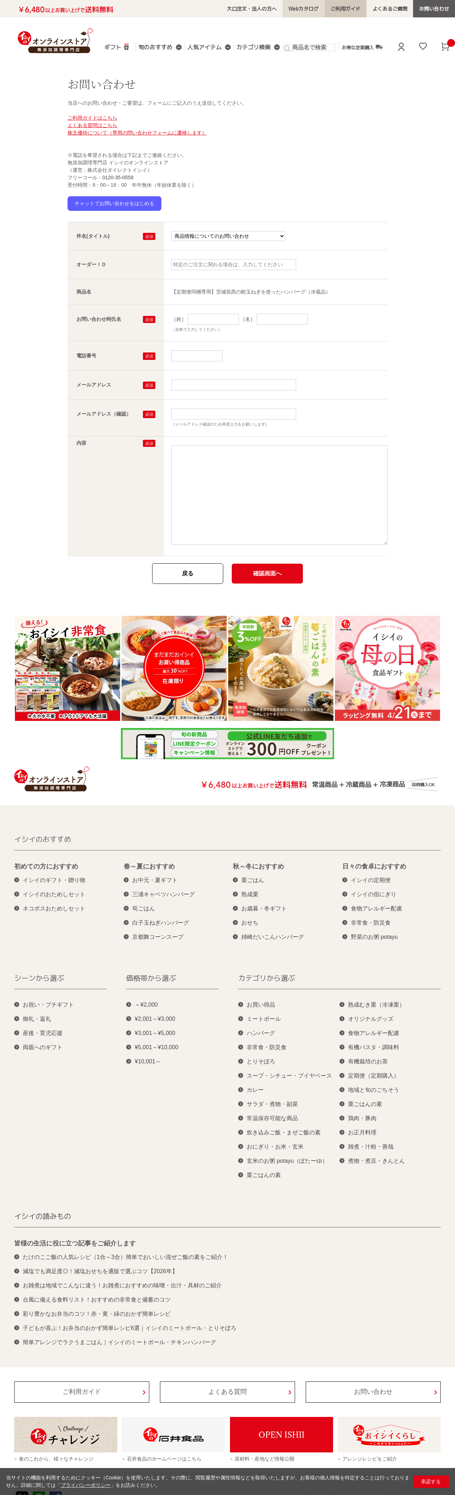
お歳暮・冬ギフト (264, 908)
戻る (187, 573)
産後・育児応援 (43, 1033)
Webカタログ (303, 8)
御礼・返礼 (37, 1019)
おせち (249, 923)
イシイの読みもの (42, 1216)
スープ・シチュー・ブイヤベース (289, 1076)
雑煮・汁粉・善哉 (371, 1147)
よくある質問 (227, 1391)
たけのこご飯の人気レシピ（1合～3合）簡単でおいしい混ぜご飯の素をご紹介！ (125, 1257)
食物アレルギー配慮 (376, 908)
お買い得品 (261, 1005)
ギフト (117, 46)
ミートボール (264, 1019)
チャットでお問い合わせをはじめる (114, 203)
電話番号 (86, 355)
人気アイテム (204, 47)
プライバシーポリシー (86, 1485)
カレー (255, 1090)
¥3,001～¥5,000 (155, 1033)
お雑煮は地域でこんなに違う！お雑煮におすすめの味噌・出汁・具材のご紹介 (122, 1285)
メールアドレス (93, 385)
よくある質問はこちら (92, 125)
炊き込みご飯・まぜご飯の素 (284, 1132)
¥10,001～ (148, 1061)
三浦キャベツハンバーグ (163, 894)
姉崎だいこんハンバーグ (272, 937)
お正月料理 (362, 1132)
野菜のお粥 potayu (374, 937)
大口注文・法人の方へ (252, 8)
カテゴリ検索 (253, 47)
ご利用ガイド (345, 8)
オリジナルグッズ (371, 1019)
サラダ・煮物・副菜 (272, 1104)
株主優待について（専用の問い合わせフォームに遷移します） (137, 133)
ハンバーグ (261, 1033)
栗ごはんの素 (264, 1175)
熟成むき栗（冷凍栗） (376, 1005)
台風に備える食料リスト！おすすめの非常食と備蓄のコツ (97, 1300)
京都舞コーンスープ (157, 937)
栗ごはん (252, 880)
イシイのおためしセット (54, 894)
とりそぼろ (261, 1061)
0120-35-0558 (117, 177)
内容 (81, 443)
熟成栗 (249, 894)
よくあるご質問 (390, 8)
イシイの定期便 (371, 880)
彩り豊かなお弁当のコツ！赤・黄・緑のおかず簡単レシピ (97, 1314)
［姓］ (178, 319)
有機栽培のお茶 (368, 1061)
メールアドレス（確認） (103, 414)
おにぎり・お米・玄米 (275, 1147)
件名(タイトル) (92, 236)
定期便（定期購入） (373, 1076)
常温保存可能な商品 (272, 1118)
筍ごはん (143, 908)
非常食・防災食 (371, 923)
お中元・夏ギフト (155, 880)
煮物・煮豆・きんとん (376, 1161)
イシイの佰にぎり (373, 894)
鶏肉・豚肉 (362, 1118)
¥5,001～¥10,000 (156, 1047)
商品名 (83, 292)
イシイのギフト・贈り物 (54, 880)
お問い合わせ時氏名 (98, 319)
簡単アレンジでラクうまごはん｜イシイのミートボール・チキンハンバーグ (119, 1342)
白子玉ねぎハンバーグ (160, 923)
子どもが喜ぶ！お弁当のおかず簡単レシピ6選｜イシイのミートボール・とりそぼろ (129, 1328)
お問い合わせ (434, 8)
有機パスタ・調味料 (373, 1047)
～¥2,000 (146, 1005)
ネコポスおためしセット (54, 908)
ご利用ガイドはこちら (92, 118)
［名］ (247, 319)
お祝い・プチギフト (48, 1005)
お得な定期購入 (362, 47)
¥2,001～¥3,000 (155, 1019)
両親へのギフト (43, 1047)
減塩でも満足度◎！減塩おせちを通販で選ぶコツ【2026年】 (100, 1271)
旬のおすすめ (155, 47)
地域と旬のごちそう (373, 1090)
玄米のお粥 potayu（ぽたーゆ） (287, 1161)
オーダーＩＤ (91, 264)
